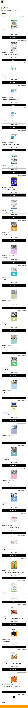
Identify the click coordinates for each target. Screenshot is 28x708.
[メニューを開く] (26, 1)
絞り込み (4, 13)
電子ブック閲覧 (14, 34)
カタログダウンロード (14, 37)
